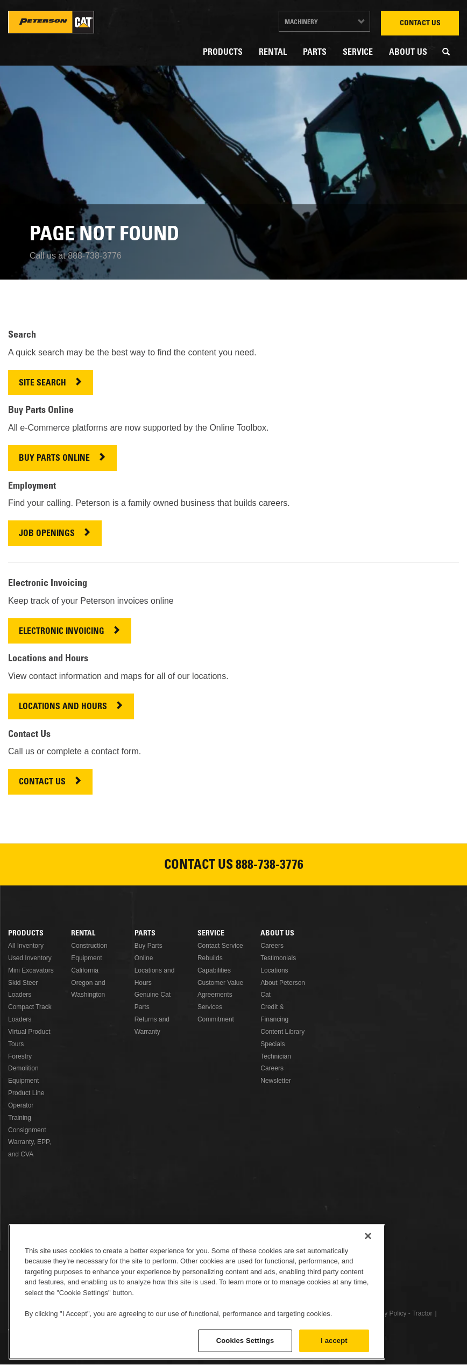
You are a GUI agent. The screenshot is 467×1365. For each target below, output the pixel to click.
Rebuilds (210, 958)
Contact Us (420, 23)
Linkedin (194, 1260)
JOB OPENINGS (47, 534)
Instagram (272, 1260)
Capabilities (214, 970)
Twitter (220, 1260)
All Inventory (26, 945)
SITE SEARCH (42, 384)
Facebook (169, 1260)
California (84, 970)
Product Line (26, 1093)
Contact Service (220, 945)
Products (223, 52)
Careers (272, 945)
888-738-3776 (269, 866)
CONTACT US (42, 782)
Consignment (27, 1130)
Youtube (246, 1260)
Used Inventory (30, 958)
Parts (315, 52)
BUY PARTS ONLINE (54, 459)
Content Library (282, 1031)
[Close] (368, 1299)
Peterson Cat (51, 22)
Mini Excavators (31, 970)
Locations (274, 970)
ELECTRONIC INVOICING (61, 632)
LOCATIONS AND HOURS (63, 707)
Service (358, 52)
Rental (273, 52)
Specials (272, 1044)
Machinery (301, 22)
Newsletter (275, 1080)
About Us (408, 52)
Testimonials (278, 958)
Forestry (20, 1056)
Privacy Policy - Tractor (399, 1313)
